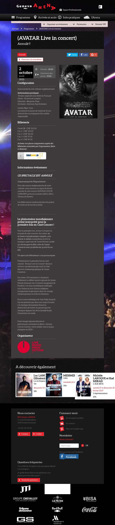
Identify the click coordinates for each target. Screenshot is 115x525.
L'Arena (95, 17)
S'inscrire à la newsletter (31, 59)
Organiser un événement (57, 24)
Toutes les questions (29, 480)
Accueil (15, 28)
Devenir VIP (100, 24)
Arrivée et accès (47, 17)
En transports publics (75, 418)
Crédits (39, 434)
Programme (23, 17)
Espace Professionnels (70, 10)
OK (86, 445)
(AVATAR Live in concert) (50, 28)
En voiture (70, 423)
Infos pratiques (71, 17)
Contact (24, 434)
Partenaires (81, 24)
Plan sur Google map (74, 429)
